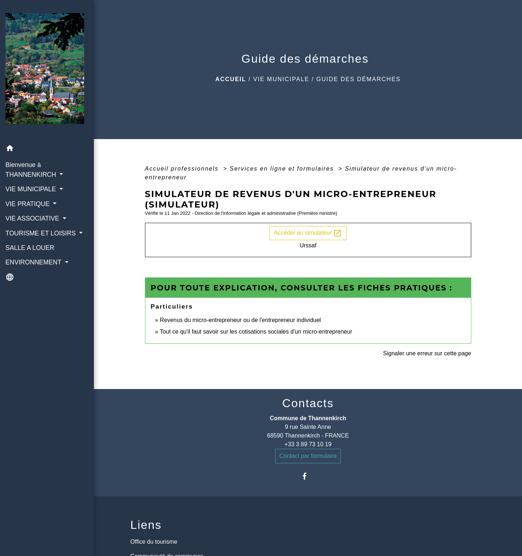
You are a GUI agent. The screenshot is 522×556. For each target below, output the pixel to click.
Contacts (308, 403)
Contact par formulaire (307, 456)
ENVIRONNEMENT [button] (34, 262)
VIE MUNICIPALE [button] (31, 189)
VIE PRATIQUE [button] (28, 204)
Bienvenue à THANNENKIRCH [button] (31, 169)
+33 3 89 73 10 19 (308, 444)
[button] (46, 149)
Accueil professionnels (183, 169)
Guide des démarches (358, 79)
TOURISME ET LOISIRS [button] (41, 233)
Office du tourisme (154, 542)
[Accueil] (46, 70)
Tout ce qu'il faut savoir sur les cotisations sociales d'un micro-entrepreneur (256, 332)
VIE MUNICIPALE (281, 79)
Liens (146, 524)
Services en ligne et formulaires (282, 169)
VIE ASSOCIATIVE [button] (33, 218)
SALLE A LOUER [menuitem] (29, 247)
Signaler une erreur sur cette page (427, 353)
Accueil (230, 79)
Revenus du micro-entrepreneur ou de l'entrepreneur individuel (240, 320)
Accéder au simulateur (308, 233)
